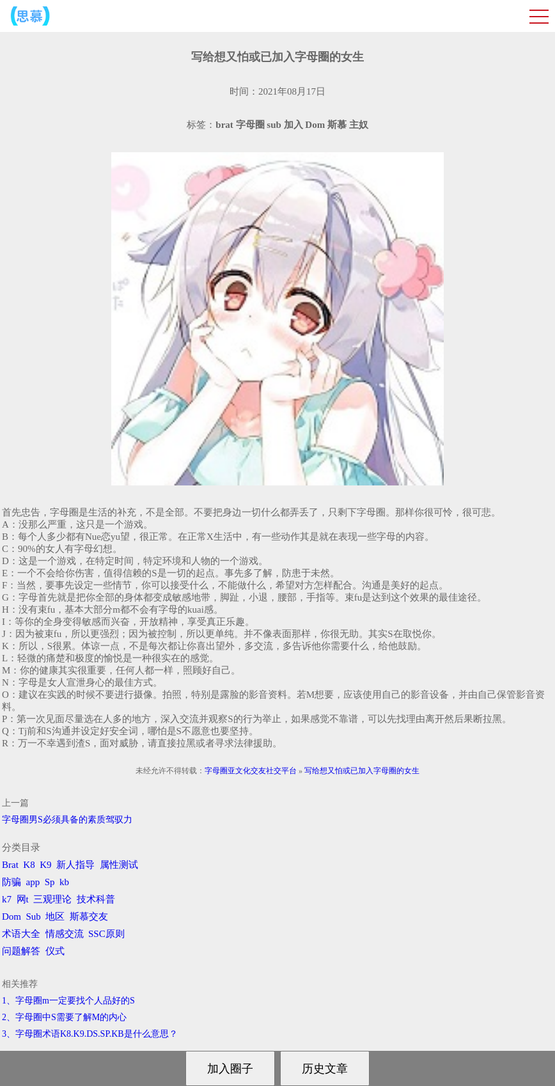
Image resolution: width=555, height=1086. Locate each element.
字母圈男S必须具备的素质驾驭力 (67, 819)
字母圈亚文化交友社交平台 (251, 770)
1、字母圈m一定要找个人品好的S (68, 1000)
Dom (11, 916)
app (33, 882)
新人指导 (75, 865)
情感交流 (64, 934)
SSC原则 (106, 934)
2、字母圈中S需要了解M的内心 (64, 1017)
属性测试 (119, 865)
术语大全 (21, 934)
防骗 (11, 882)
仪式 (55, 951)
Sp (50, 882)
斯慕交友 (89, 916)
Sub (33, 916)
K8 (29, 865)
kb (64, 882)
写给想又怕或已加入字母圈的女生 (361, 770)
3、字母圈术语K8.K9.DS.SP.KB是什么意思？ (90, 1034)
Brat (10, 865)
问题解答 (21, 951)
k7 (7, 899)
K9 (45, 865)
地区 (55, 916)
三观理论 (52, 899)
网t (23, 899)
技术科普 (96, 899)
